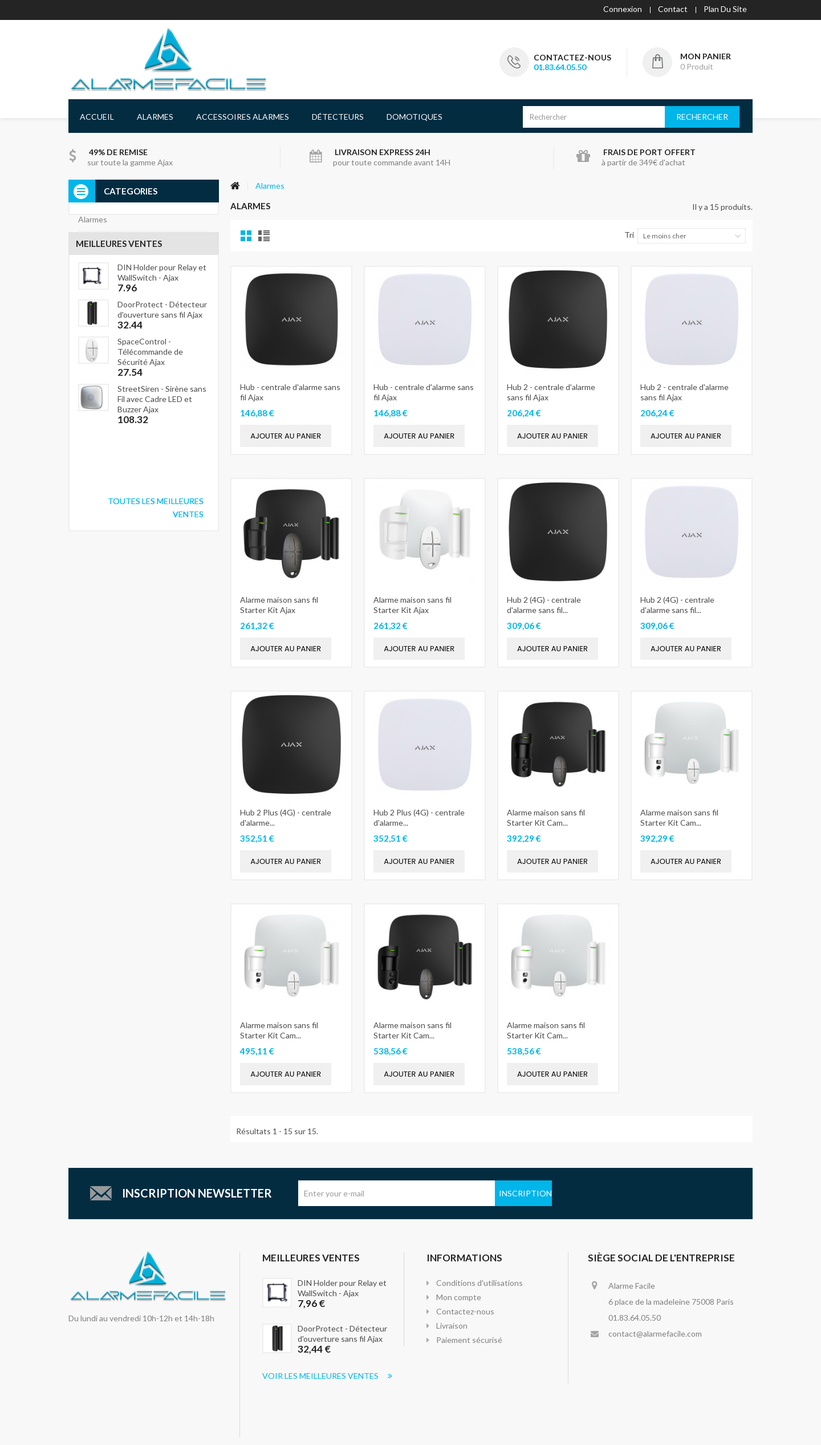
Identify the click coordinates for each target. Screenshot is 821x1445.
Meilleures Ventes (311, 1256)
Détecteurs (338, 115)
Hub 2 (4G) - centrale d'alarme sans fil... (544, 603)
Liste (264, 234)
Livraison (452, 1324)
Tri (629, 233)
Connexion (622, 9)
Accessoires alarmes (114, 241)
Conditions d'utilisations (479, 1281)
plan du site (725, 9)
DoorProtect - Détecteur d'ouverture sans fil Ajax (162, 405)
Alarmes (155, 115)
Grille (246, 234)
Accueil (97, 115)
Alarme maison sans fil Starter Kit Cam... (546, 816)
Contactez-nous (572, 57)
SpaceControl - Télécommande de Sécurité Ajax (150, 447)
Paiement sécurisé (469, 1338)
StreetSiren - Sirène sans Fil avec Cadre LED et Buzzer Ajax (161, 494)
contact (673, 9)
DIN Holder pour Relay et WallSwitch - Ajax (161, 368)
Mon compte (458, 1295)
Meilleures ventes (119, 335)
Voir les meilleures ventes (327, 1374)
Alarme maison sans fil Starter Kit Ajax (279, 603)
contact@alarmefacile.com (655, 1332)
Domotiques (414, 115)
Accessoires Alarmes (242, 115)
